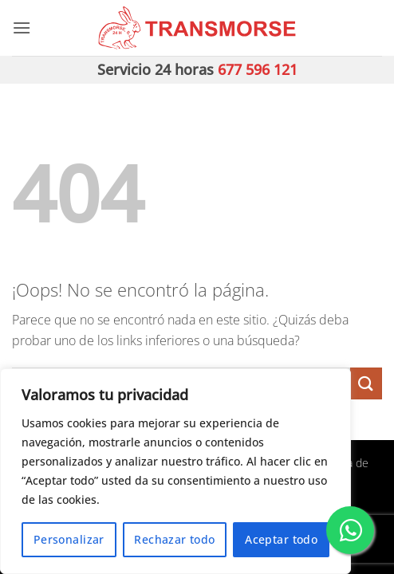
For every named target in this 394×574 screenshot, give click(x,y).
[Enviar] (366, 383)
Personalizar (68, 539)
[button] (21, 27)
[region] (175, 471)
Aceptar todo (281, 539)
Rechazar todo (174, 539)
